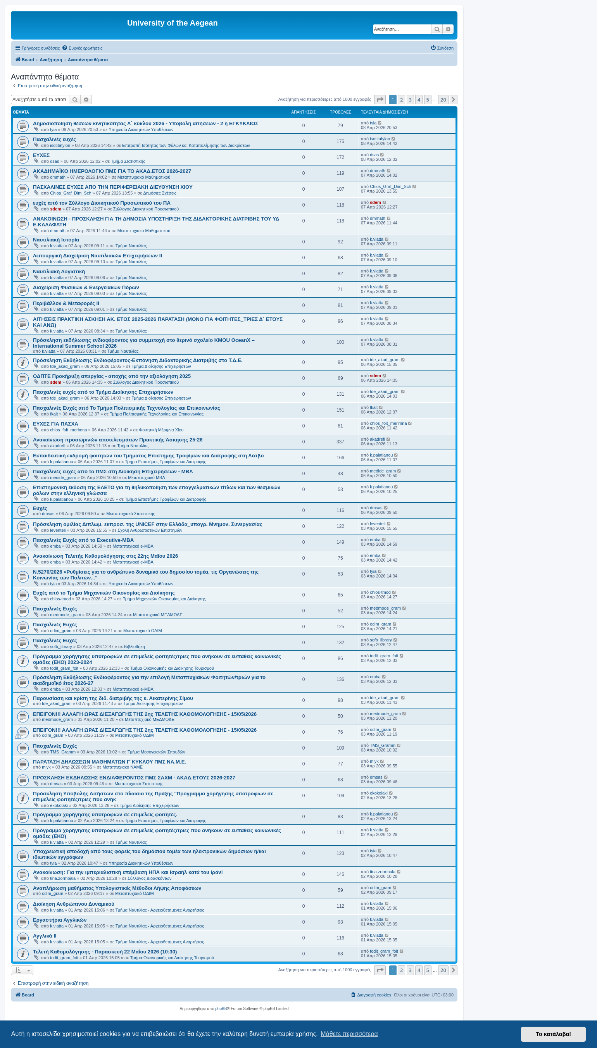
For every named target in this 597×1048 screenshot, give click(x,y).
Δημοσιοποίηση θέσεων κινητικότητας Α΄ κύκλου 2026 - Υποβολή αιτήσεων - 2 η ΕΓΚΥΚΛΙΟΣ (145, 123)
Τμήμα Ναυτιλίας (131, 245)
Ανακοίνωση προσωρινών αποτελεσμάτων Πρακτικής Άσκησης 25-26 (118, 440)
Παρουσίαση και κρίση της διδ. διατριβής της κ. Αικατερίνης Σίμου (113, 698)
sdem (55, 209)
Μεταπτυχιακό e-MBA (133, 546)
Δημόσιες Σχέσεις (159, 193)
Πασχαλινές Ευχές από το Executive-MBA (83, 540)
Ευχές (40, 508)
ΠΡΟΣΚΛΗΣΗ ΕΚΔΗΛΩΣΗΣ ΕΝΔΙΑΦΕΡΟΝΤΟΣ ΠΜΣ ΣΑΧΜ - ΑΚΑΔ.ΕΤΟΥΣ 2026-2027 (134, 778)
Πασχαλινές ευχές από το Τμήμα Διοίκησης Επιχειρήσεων (103, 392)
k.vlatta (57, 245)
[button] (380, 99)
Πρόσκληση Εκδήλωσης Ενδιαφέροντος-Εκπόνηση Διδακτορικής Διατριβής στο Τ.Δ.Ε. (138, 360)
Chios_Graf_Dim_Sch (70, 193)
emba (55, 546)
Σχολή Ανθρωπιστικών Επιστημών (149, 530)
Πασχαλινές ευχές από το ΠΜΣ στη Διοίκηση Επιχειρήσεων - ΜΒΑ (113, 471)
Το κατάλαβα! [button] (553, 1034)
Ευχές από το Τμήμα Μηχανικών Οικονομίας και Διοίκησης (104, 593)
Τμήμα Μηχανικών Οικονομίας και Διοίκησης (164, 598)
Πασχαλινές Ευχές (55, 609)
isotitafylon (60, 145)
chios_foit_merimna (68, 429)
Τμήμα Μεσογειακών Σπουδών (156, 752)
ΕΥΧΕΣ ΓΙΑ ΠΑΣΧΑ (55, 424)
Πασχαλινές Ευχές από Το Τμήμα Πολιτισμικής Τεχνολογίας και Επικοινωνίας (126, 408)
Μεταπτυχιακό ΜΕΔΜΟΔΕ (158, 614)
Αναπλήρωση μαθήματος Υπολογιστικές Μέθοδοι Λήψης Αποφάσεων (117, 888)
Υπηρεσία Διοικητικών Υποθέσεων (141, 129)
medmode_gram (65, 614)
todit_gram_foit (64, 668)
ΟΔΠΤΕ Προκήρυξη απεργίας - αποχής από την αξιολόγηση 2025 (112, 376)
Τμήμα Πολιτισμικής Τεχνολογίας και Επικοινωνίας (157, 414)
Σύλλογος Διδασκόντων (149, 878)
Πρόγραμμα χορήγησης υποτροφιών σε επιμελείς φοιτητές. (105, 814)
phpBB (221, 1009)
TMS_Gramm (63, 752)
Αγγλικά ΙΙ (45, 936)
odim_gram (60, 630)
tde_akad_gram (64, 366)
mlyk (46, 767)
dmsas (48, 513)
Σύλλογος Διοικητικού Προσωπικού (146, 209)
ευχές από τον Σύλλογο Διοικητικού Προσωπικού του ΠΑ (102, 203)
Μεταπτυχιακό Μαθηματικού (143, 177)
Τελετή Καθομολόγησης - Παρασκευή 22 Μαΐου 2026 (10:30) (105, 952)
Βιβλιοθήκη (134, 646)
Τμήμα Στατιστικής (128, 161)
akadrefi (57, 445)
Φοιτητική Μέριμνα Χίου (161, 429)
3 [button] (410, 99)
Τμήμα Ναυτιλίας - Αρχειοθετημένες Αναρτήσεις (160, 910)
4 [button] (419, 99)
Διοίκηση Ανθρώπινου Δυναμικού (73, 904)
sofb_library (61, 646)
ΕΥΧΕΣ (41, 155)
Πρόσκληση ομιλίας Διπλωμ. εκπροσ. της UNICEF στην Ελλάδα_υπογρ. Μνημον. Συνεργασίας (147, 524)
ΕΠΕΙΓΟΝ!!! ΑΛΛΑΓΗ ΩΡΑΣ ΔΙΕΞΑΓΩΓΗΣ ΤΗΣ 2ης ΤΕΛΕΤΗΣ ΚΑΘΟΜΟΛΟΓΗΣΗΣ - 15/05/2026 (145, 714)
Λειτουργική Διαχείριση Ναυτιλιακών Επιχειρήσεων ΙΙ (97, 256)
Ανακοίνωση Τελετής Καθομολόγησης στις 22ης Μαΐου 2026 (105, 556)
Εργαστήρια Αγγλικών (60, 920)
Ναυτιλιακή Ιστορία (56, 240)
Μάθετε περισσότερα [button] (349, 1034)
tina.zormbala (63, 878)
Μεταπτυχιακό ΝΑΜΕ (123, 767)
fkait (54, 414)
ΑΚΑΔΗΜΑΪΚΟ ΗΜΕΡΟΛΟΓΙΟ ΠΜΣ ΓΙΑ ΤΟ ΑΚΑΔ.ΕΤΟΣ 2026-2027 (112, 171)
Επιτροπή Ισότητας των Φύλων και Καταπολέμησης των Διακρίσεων (186, 145)
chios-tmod (60, 598)
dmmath (58, 177)
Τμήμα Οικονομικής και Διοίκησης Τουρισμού (172, 668)
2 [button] (401, 99)
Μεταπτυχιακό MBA (146, 477)
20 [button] (443, 99)
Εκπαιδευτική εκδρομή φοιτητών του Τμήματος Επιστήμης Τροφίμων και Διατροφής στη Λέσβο (148, 455)
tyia (53, 129)
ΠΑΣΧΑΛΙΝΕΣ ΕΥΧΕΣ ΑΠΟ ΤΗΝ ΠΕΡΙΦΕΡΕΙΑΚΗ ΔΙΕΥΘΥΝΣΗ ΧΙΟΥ (113, 187)
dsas (54, 161)
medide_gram (63, 477)
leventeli (58, 530)
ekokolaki (59, 805)
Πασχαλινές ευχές (54, 139)
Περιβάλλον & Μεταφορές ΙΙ (66, 303)
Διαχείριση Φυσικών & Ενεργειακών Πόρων (86, 287)
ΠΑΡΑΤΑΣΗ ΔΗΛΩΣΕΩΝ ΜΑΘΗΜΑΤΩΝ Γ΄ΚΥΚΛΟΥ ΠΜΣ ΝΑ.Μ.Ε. (109, 762)
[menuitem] (82, 48)
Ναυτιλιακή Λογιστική (59, 271)
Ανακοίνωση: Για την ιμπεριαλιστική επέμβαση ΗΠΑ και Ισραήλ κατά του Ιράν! (128, 872)
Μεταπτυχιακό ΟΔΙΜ (142, 630)
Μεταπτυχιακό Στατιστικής (130, 513)
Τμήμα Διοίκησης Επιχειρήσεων (161, 366)
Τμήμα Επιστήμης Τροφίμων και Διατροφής (165, 461)
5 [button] (427, 99)
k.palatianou (61, 461)
